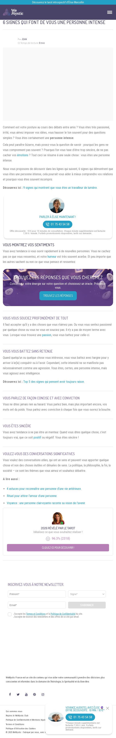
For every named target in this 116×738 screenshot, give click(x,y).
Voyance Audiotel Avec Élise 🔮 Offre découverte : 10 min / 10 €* (85, 709)
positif (37, 437)
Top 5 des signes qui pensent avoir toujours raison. (54, 382)
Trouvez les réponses (58, 296)
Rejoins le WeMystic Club (17, 715)
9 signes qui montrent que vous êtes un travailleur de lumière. (60, 188)
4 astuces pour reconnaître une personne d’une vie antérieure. (44, 489)
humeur (52, 256)
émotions (22, 155)
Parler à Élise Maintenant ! (57, 217)
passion (46, 335)
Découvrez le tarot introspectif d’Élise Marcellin (58, 2)
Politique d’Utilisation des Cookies (21, 728)
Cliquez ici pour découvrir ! (58, 547)
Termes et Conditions (15, 724)
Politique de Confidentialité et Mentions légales (26, 720)
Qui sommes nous (14, 711)
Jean (24, 39)
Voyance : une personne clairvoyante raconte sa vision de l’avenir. (46, 503)
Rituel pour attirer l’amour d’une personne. (32, 496)
